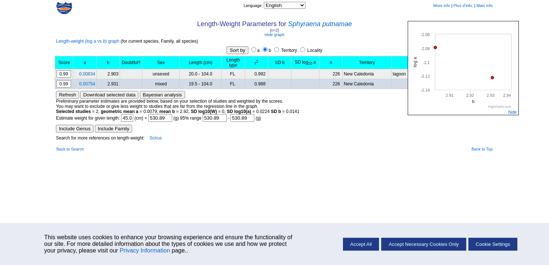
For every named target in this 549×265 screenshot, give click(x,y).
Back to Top (482, 149)
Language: (254, 5)
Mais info (485, 5)
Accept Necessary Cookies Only (423, 244)
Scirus (155, 138)
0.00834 (87, 74)
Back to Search (70, 149)
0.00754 (87, 83)
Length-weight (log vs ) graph (87, 41)
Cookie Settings (493, 244)
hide (512, 112)
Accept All (361, 244)
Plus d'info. (463, 5)
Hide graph (274, 34)
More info (441, 5)
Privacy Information (145, 250)
